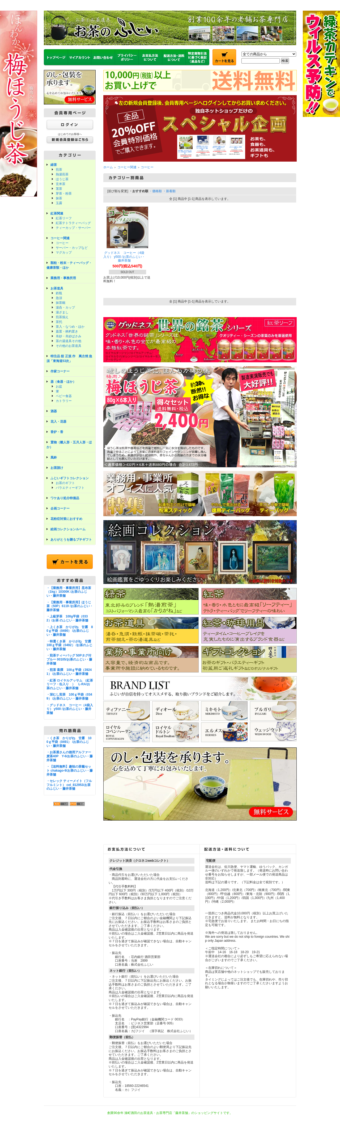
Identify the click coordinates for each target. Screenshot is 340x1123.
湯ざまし (62, 312)
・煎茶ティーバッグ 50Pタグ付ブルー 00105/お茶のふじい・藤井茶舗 (69, 659)
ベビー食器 (64, 396)
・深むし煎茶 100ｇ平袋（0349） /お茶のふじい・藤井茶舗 (69, 696)
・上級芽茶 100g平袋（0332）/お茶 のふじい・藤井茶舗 (67, 618)
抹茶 (59, 198)
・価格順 (155, 191)
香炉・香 (56, 432)
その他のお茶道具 (68, 346)
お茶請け (56, 468)
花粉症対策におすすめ (66, 519)
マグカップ (64, 252)
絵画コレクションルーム (68, 529)
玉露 (59, 203)
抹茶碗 (60, 303)
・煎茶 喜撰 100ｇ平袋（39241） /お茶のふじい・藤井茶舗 (69, 672)
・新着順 (169, 191)
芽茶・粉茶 (64, 193)
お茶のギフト (65, 483)
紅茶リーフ (64, 218)
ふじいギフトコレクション (69, 478)
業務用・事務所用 (63, 278)
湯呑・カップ (65, 307)
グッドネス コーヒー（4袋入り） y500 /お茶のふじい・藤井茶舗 (124, 256)
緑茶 (53, 165)
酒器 (53, 411)
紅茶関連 (56, 213)
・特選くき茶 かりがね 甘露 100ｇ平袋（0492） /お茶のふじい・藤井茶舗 (70, 645)
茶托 (59, 322)
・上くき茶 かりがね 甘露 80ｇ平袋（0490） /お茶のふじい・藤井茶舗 (69, 631)
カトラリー (64, 401)
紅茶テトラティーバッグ (73, 223)
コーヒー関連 (60, 238)
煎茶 (59, 169)
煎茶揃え (62, 317)
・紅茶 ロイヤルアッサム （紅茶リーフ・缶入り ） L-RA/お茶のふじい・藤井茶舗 (69, 684)
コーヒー (62, 243)
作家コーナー (60, 371)
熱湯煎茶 (62, 174)
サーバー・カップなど (72, 248)
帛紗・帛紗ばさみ (68, 336)
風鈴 (53, 457)
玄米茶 (60, 184)
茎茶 (59, 189)
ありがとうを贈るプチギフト (71, 539)
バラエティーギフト (70, 488)
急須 (59, 298)
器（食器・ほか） (63, 382)
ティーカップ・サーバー (73, 228)
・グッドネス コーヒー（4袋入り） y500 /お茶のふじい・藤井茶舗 (69, 709)
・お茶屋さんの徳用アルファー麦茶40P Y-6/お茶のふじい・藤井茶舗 (69, 756)
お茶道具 (56, 288)
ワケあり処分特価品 (64, 498)
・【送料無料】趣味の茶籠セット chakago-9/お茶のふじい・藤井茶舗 (69, 770)
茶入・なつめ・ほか (70, 327)
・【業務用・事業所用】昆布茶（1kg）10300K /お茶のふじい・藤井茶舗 (68, 592)
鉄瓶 (59, 293)
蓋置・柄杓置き (67, 331)
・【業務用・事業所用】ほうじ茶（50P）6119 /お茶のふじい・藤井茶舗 (69, 606)
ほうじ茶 (62, 179)
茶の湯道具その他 (68, 341)
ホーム (108, 167)
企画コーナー (60, 508)
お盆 (59, 386)
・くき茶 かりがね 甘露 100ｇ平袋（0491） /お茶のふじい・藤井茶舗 (68, 742)
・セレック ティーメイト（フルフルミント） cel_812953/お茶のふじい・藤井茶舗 (69, 784)
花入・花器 (58, 421)
